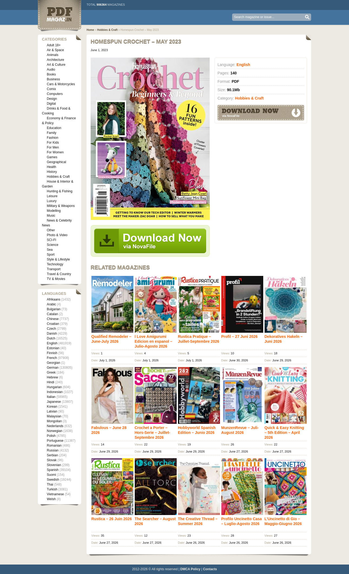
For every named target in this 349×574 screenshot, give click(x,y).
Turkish (52, 489)
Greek (51, 372)
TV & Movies (56, 279)
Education (54, 128)
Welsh (51, 499)
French (52, 358)
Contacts (210, 569)
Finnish (52, 353)
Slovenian (54, 465)
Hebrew (52, 377)
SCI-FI (51, 240)
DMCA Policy (190, 569)
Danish (52, 333)
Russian (52, 450)
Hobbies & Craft (58, 177)
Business (53, 79)
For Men (53, 147)
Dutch (51, 338)
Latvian (52, 411)
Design (52, 99)
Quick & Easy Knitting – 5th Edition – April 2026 (284, 432)
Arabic (51, 304)
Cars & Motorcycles (61, 84)
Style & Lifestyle (58, 259)
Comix (51, 89)
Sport (51, 254)
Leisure (52, 196)
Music (51, 215)
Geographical (56, 162)
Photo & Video (57, 235)
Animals (52, 55)
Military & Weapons (61, 206)
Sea (49, 250)
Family (51, 133)
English (52, 343)
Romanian (54, 445)
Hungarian (54, 387)
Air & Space (55, 50)
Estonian (53, 348)
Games (52, 157)
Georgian (53, 363)
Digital (51, 103)
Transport (54, 269)
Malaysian (54, 416)
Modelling (54, 211)
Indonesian (55, 392)
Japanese (54, 402)
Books (51, 74)
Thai (50, 484)
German (52, 368)
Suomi (51, 475)
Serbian (52, 455)
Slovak (52, 460)
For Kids (53, 142)
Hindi (50, 382)
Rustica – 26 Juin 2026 (111, 519)
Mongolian (54, 421)
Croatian (53, 324)
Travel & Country (59, 274)
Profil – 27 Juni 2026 (239, 336)
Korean (52, 406)
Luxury (52, 201)
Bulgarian (54, 309)
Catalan (52, 314)
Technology (55, 264)
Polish (51, 436)
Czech (51, 329)
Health (51, 167)
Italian (51, 397)
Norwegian (54, 431)
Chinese (53, 319)
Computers (55, 94)
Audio (51, 69)
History (52, 172)
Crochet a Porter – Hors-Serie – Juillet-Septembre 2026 (152, 432)
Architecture (55, 60)
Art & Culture (56, 65)
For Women (55, 152)
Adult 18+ (54, 45)
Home (90, 29)
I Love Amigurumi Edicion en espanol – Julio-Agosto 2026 (153, 341)
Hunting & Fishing (60, 191)
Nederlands (55, 426)
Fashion (52, 138)
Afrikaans (53, 299)
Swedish (53, 479)
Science (52, 245)
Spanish (52, 470)
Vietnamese (55, 494)
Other (51, 230)
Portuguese (55, 441)
